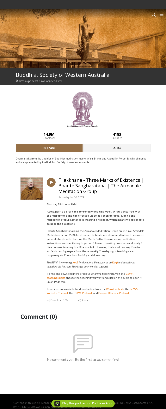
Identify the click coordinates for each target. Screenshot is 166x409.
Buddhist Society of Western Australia (62, 74)
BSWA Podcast (83, 293)
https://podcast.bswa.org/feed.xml (39, 81)
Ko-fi (75, 262)
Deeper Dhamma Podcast (113, 293)
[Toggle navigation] (161, 14)
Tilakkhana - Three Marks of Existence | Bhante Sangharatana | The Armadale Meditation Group (101, 185)
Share (49, 148)
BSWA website (115, 289)
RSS (117, 148)
